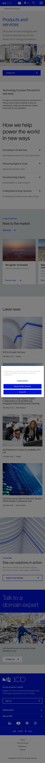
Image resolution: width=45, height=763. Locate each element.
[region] (22, 381)
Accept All (22, 392)
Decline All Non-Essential (22, 386)
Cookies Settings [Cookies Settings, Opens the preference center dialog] (22, 380)
